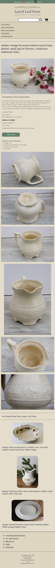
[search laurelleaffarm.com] (41, 19)
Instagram (28, 2)
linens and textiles (7, 30)
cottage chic (7, 143)
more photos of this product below (15, 97)
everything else (6, 36)
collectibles (5, 33)
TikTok (39, 2)
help (7, 544)
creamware (7, 149)
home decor (5, 24)
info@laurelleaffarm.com (27, 563)
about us (9, 541)
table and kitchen (7, 27)
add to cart (11, 135)
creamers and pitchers (11, 147)
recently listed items (15, 535)
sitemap (9, 547)
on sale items (12, 538)
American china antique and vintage (15, 145)
